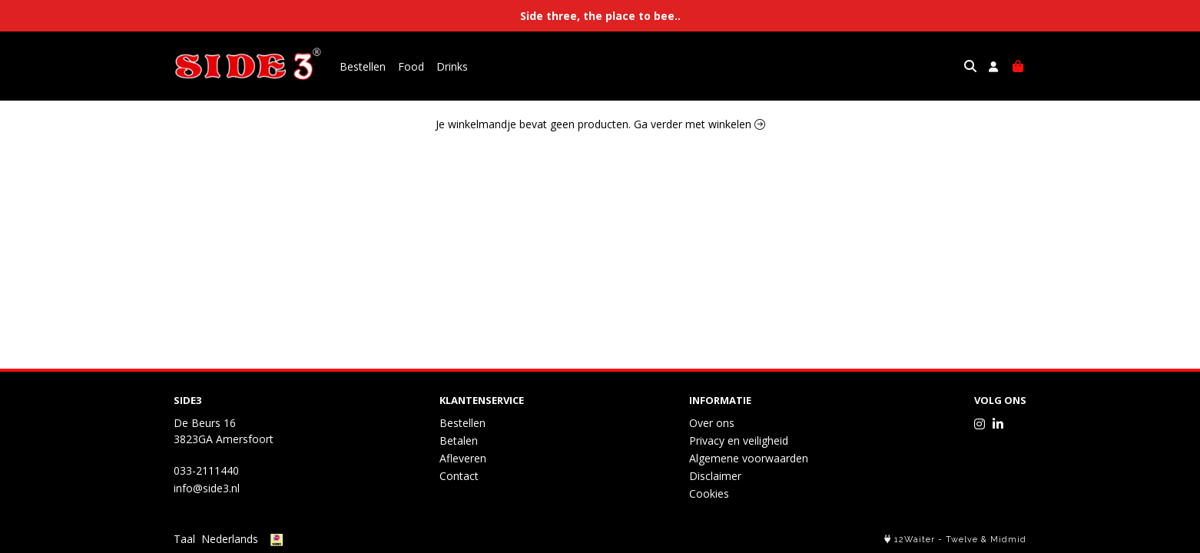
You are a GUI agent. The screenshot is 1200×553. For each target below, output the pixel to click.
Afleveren (462, 458)
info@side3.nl (207, 488)
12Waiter (914, 540)
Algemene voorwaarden (748, 458)
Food (411, 66)
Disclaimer (715, 476)
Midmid (1008, 540)
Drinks (452, 66)
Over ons (711, 423)
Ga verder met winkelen (699, 124)
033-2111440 (206, 470)
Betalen (458, 440)
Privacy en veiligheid (738, 440)
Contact (459, 476)
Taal (184, 538)
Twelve (962, 540)
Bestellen (363, 66)
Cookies (709, 493)
